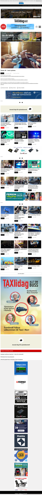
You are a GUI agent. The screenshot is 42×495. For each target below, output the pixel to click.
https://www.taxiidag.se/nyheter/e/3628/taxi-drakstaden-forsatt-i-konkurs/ (12, 76)
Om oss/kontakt (35, 5)
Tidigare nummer (30, 5)
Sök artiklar (25, 5)
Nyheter (2, 73)
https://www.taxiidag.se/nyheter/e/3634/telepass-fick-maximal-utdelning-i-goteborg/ (14, 79)
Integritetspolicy (39, 5)
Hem (23, 5)
